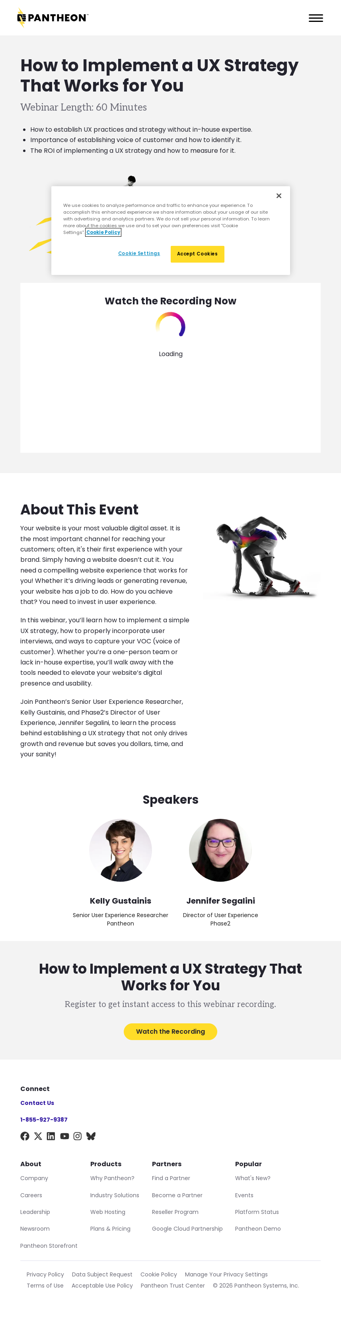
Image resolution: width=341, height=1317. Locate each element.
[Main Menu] (313, 18)
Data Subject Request (102, 1274)
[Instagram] (77, 1138)
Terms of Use (45, 1286)
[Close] (279, 195)
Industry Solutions (114, 1195)
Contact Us (37, 1103)
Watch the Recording (170, 1031)
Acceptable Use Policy (102, 1286)
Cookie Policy (158, 1274)
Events (244, 1195)
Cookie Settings (139, 253)
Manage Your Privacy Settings (226, 1274)
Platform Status (257, 1212)
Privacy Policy (45, 1274)
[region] (170, 230)
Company (34, 1178)
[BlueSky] (90, 1138)
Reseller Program (175, 1212)
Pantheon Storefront (49, 1246)
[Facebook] (24, 1138)
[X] (38, 1138)
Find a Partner (171, 1178)
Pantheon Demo (258, 1229)
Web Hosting (107, 1212)
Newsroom (35, 1229)
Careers (31, 1195)
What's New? (253, 1178)
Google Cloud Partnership (187, 1229)
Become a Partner (177, 1195)
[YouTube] (64, 1138)
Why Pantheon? (112, 1178)
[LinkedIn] (51, 1138)
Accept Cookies (197, 254)
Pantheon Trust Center (173, 1286)
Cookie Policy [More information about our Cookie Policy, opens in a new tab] (103, 232)
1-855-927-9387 (44, 1120)
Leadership (35, 1212)
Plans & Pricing (110, 1229)
